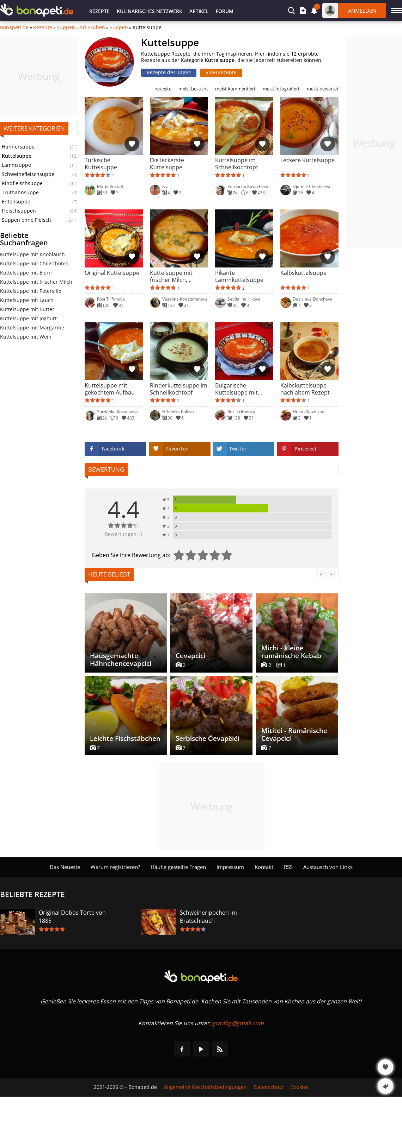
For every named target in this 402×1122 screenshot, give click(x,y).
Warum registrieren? (115, 866)
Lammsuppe (16, 165)
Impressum (230, 866)
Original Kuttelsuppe (112, 273)
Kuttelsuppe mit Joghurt (28, 318)
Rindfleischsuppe (22, 183)
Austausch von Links (328, 866)
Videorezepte (221, 72)
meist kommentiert (235, 89)
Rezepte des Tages (169, 72)
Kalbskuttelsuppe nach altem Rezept (305, 389)
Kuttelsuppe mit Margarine (32, 327)
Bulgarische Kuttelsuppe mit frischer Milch (236, 389)
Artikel (199, 11)
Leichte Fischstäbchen (125, 738)
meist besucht (193, 89)
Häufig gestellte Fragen (178, 866)
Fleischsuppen (19, 211)
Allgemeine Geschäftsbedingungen (205, 1087)
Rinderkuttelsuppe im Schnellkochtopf (178, 389)
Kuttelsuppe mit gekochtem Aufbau (110, 389)
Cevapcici (190, 655)
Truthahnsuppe (20, 192)
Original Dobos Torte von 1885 (72, 917)
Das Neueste (65, 866)
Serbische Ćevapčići (207, 738)
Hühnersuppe (18, 147)
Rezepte (99, 11)
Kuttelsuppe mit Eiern (26, 272)
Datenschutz (269, 1087)
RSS (288, 866)
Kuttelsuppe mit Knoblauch (32, 254)
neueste (162, 89)
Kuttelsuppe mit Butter (27, 309)
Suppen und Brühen (81, 27)
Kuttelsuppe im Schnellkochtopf (236, 164)
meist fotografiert (281, 89)
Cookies (300, 1087)
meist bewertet (323, 89)
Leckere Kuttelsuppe (307, 160)
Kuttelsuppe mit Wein (25, 336)
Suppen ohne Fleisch (26, 220)
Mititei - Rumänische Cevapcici (294, 734)
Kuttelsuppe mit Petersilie (30, 291)
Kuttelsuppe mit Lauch (27, 300)
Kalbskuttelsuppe (303, 273)
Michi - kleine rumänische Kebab (291, 651)
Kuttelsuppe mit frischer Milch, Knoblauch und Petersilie (171, 276)
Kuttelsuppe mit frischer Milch (36, 281)
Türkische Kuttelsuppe (101, 164)
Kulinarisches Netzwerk (149, 11)
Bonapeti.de (14, 27)
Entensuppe (16, 201)
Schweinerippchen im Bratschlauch (208, 917)
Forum (224, 11)
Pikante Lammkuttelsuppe (239, 276)
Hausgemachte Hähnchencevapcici (120, 659)
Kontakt (264, 866)
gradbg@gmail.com (238, 1023)
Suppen (119, 27)
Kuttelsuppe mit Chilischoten (34, 263)
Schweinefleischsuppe (28, 174)
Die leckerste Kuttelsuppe (167, 164)
